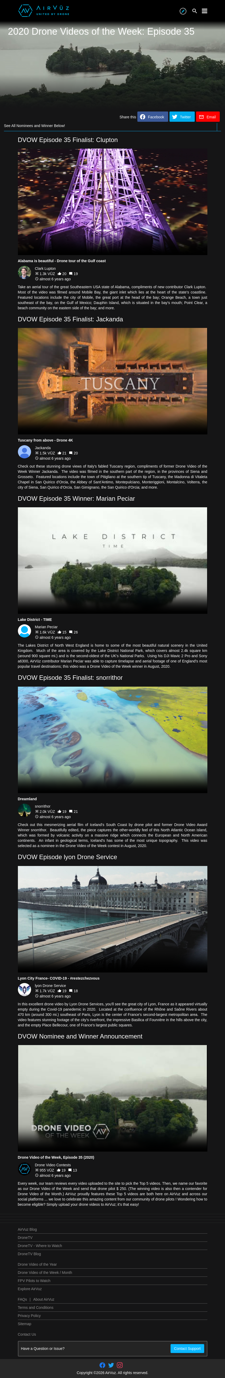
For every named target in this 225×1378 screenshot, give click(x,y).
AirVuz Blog (27, 1229)
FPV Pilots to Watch (34, 1281)
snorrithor (43, 806)
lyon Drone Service (50, 986)
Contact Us (27, 1334)
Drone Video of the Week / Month (45, 1272)
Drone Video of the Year (37, 1264)
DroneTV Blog (29, 1254)
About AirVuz (43, 1299)
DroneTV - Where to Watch (40, 1246)
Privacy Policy (29, 1316)
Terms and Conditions (35, 1307)
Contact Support (187, 1348)
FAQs (22, 1299)
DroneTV (25, 1237)
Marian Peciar (46, 627)
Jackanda (43, 448)
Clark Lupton (45, 268)
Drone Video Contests (53, 1165)
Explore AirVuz (30, 1289)
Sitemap (24, 1324)
